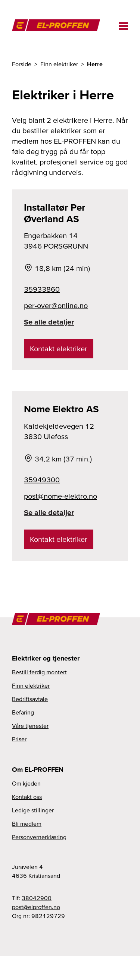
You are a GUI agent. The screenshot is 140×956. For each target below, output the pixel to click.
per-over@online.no (56, 305)
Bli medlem (26, 823)
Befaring (23, 712)
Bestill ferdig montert (39, 672)
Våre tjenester (30, 725)
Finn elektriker (31, 685)
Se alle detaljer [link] (49, 322)
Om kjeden (26, 783)
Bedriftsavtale (30, 699)
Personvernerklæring (39, 837)
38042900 (37, 898)
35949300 (42, 480)
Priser (19, 739)
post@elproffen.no (36, 907)
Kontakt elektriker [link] (58, 349)
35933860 (42, 289)
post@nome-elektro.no (60, 496)
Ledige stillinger (33, 810)
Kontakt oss (27, 796)
